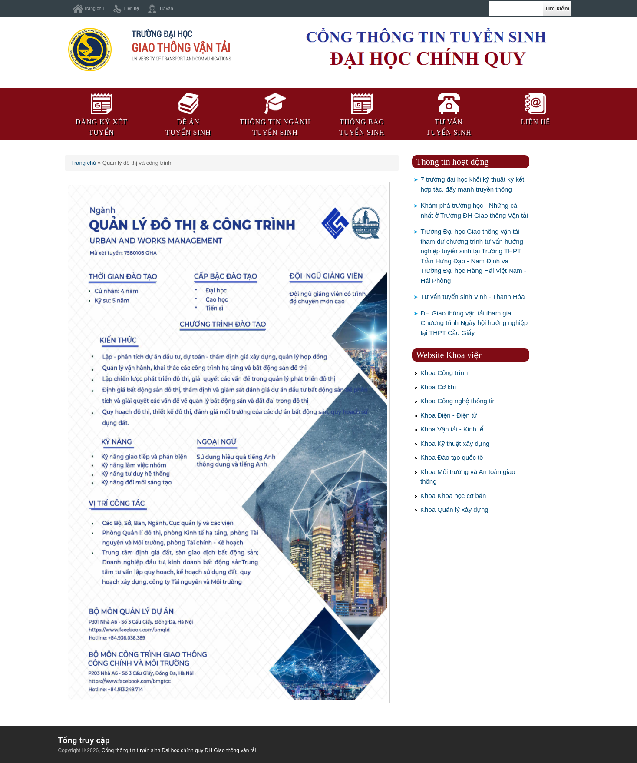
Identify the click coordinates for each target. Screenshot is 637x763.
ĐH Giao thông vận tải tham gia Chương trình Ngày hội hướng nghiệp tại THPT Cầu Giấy (474, 322)
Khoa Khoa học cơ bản (453, 495)
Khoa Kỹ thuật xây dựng (455, 443)
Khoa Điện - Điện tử (448, 415)
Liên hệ (131, 8)
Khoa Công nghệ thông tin (458, 401)
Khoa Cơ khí (438, 387)
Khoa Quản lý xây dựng (454, 509)
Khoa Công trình (444, 372)
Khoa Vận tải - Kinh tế (451, 429)
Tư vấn (166, 8)
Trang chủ (94, 8)
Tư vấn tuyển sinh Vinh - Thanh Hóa (473, 296)
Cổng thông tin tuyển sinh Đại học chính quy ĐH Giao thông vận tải (179, 750)
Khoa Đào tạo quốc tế (451, 457)
